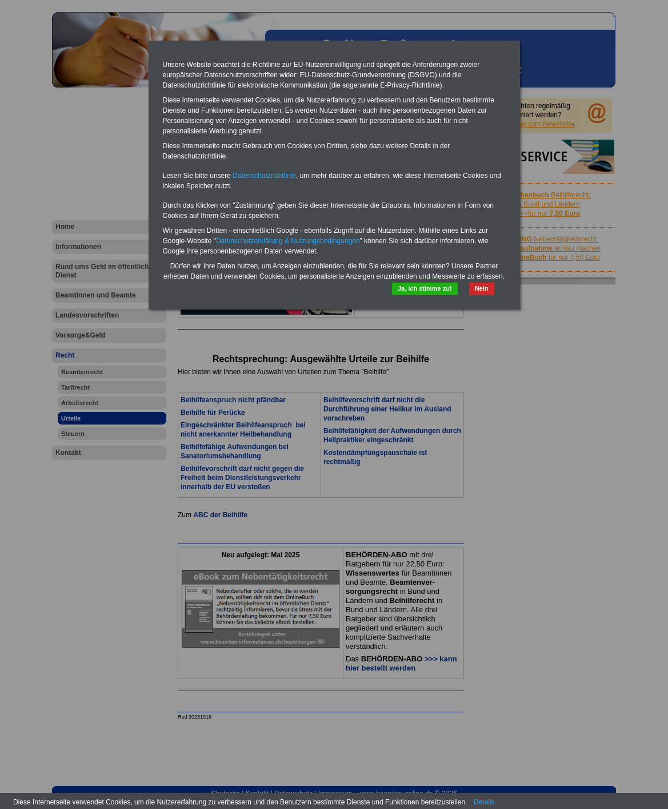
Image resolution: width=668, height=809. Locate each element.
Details (484, 802)
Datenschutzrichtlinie (264, 176)
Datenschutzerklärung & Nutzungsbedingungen (288, 241)
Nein (482, 288)
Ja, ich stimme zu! (425, 288)
